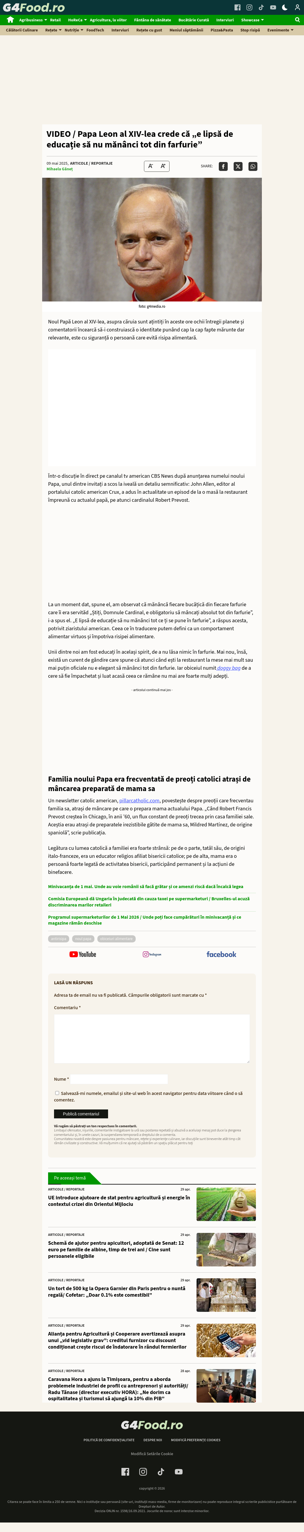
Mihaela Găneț (60, 169)
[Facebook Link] (237, 7)
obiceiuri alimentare (116, 939)
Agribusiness (31, 20)
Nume (61, 1088)
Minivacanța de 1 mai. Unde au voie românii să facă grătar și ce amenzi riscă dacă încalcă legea (145, 887)
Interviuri (225, 20)
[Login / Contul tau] (297, 7)
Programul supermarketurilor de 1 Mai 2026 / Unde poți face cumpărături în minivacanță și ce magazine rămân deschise (144, 920)
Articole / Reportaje (91, 163)
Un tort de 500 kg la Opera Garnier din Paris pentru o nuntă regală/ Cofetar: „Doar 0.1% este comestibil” (116, 1301)
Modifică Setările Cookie (152, 1463)
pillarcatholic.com (139, 800)
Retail (55, 20)
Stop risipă (250, 30)
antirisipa (58, 939)
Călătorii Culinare (22, 30)
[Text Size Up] (163, 166)
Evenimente (278, 30)
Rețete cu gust (149, 30)
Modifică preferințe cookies (196, 1450)
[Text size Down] (150, 166)
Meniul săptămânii (186, 30)
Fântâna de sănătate (152, 20)
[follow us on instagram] (151, 955)
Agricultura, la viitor (108, 20)
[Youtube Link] (273, 7)
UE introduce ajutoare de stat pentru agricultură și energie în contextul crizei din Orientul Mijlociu (119, 1210)
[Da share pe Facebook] (223, 166)
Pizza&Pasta (222, 30)
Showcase (250, 20)
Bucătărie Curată (193, 20)
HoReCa (75, 20)
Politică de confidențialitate (108, 1450)
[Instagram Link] (249, 7)
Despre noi (152, 1450)
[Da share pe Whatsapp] (252, 166)
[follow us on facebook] (221, 954)
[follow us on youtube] (82, 955)
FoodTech (95, 30)
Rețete (51, 30)
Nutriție (72, 30)
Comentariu (67, 1007)
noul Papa (83, 939)
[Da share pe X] (238, 166)
